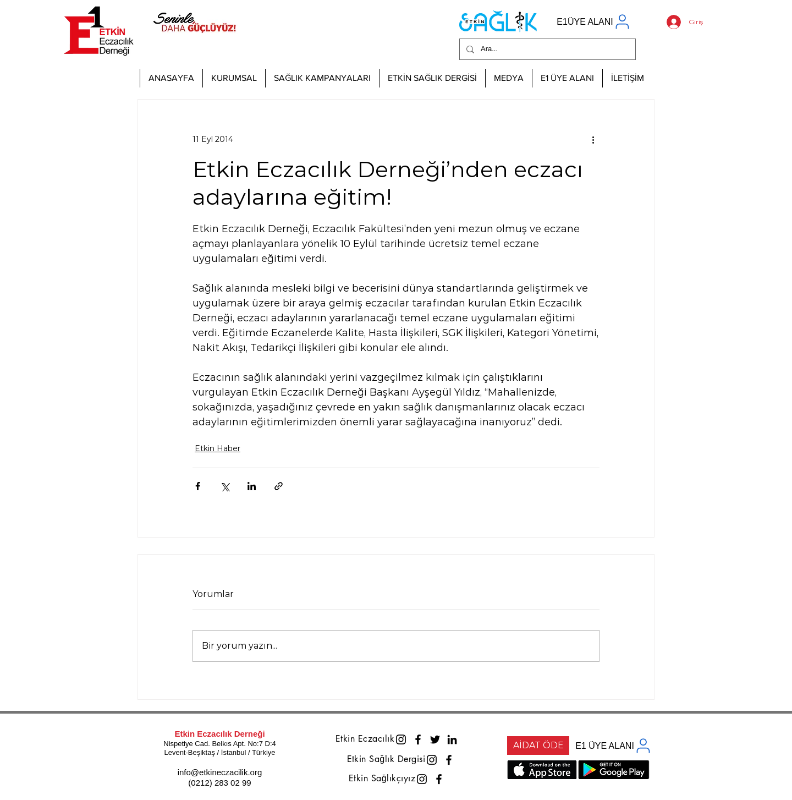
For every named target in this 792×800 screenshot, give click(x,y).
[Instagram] (401, 739)
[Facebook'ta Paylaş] (198, 486)
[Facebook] (418, 739)
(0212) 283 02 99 (219, 782)
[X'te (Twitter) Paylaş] (224, 486)
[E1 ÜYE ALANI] (614, 746)
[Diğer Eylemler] (593, 139)
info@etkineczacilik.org (220, 772)
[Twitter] (435, 739)
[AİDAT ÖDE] (538, 745)
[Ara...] (546, 49)
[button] (233, 78)
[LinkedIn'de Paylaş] (251, 486)
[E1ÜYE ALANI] (594, 21)
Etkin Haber (217, 448)
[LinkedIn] (452, 739)
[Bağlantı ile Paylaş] (278, 486)
